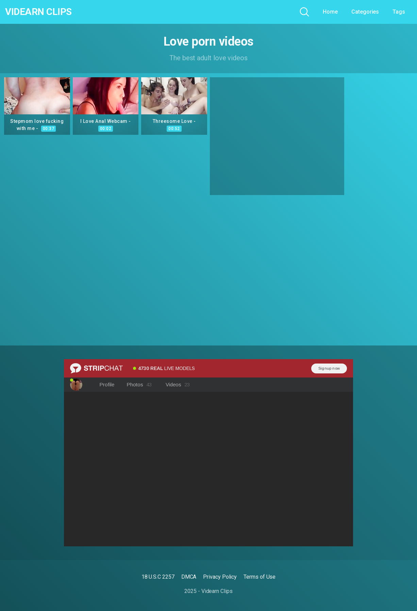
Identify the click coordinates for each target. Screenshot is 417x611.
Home (330, 12)
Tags (399, 12)
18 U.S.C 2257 (157, 577)
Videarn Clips (38, 12)
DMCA (189, 577)
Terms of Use (260, 577)
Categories (365, 12)
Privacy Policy (220, 577)
